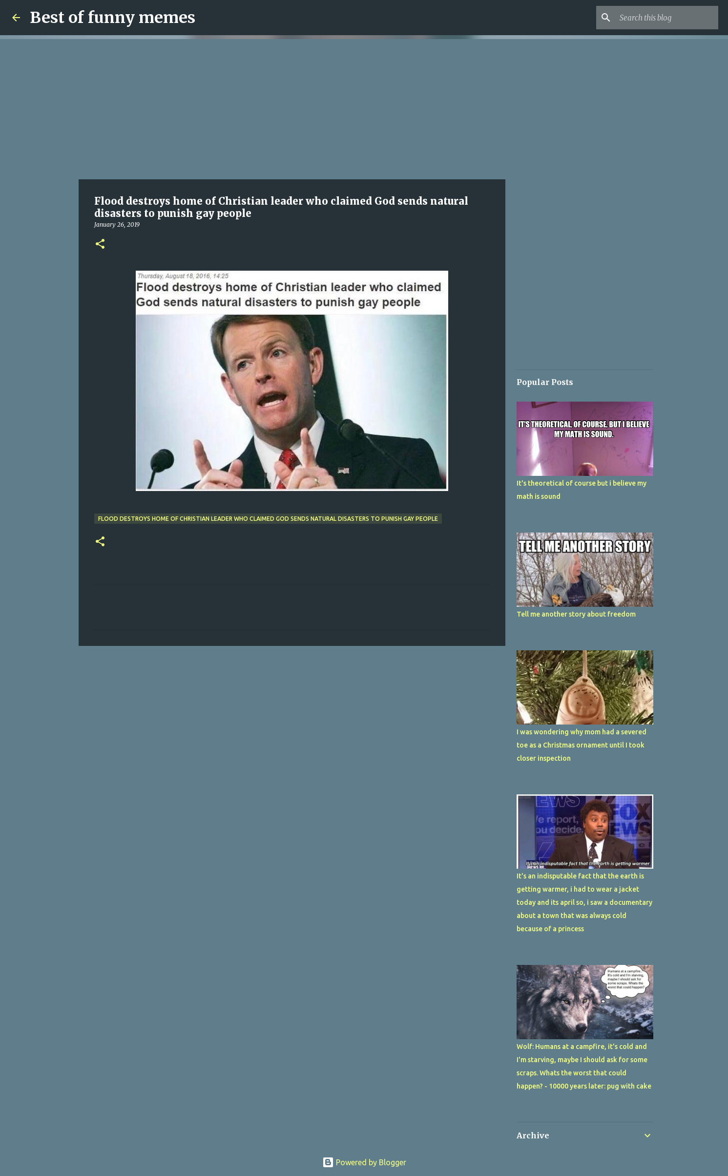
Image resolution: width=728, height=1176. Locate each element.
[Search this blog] (667, 17)
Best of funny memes (112, 17)
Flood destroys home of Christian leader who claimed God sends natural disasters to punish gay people (268, 518)
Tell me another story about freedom (576, 614)
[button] (100, 244)
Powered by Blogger (364, 1162)
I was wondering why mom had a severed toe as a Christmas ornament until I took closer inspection (581, 745)
